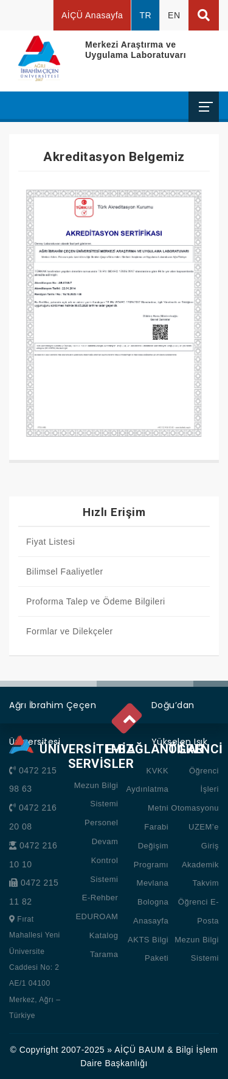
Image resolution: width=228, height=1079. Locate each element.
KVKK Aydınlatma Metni (147, 789)
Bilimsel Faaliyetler (64, 571)
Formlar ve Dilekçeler (69, 631)
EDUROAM (96, 916)
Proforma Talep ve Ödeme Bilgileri (95, 601)
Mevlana (153, 882)
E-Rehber (100, 897)
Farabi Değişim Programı (151, 845)
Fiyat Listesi (50, 542)
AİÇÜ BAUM (139, 1050)
